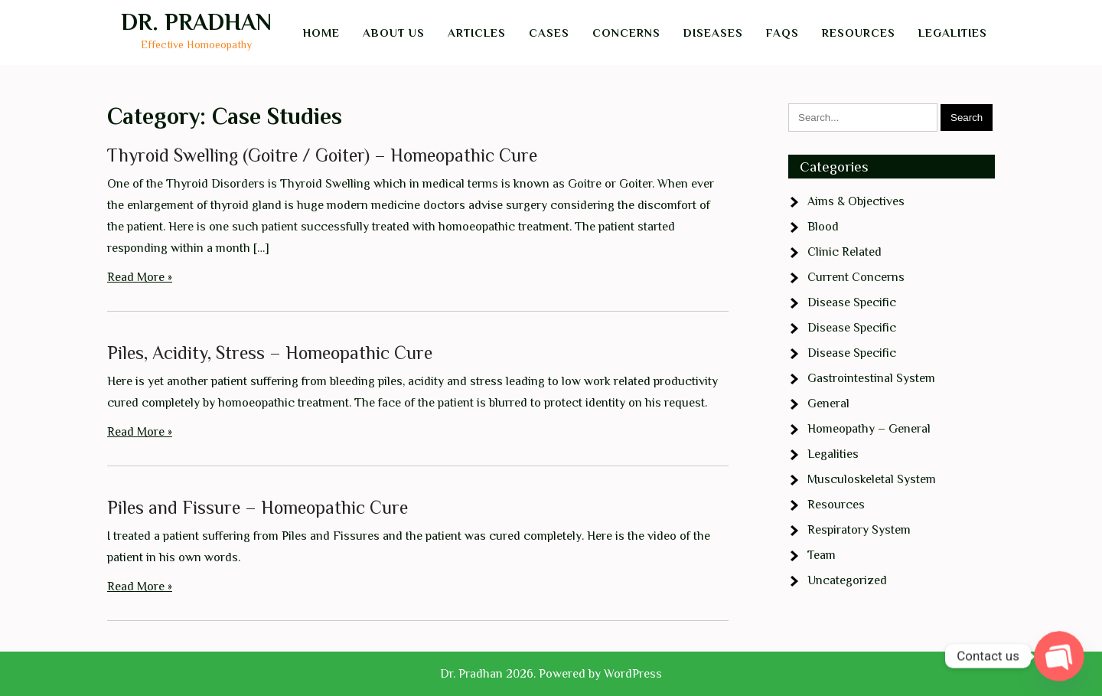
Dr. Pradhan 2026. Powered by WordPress (551, 674)
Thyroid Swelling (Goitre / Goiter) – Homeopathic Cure (322, 155)
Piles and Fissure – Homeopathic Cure (257, 507)
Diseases (713, 32)
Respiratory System (859, 530)
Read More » (139, 277)
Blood (823, 227)
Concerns (626, 32)
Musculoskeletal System (871, 479)
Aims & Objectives (856, 201)
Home (321, 32)
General (828, 403)
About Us (394, 32)
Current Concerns (856, 277)
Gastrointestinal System (871, 378)
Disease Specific (851, 302)
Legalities (952, 32)
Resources (858, 32)
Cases (549, 32)
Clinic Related (844, 252)
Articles (477, 32)
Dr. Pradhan (196, 22)
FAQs (782, 32)
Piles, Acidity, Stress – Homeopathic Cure (269, 352)
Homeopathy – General (869, 429)
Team (821, 555)
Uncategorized (847, 580)
